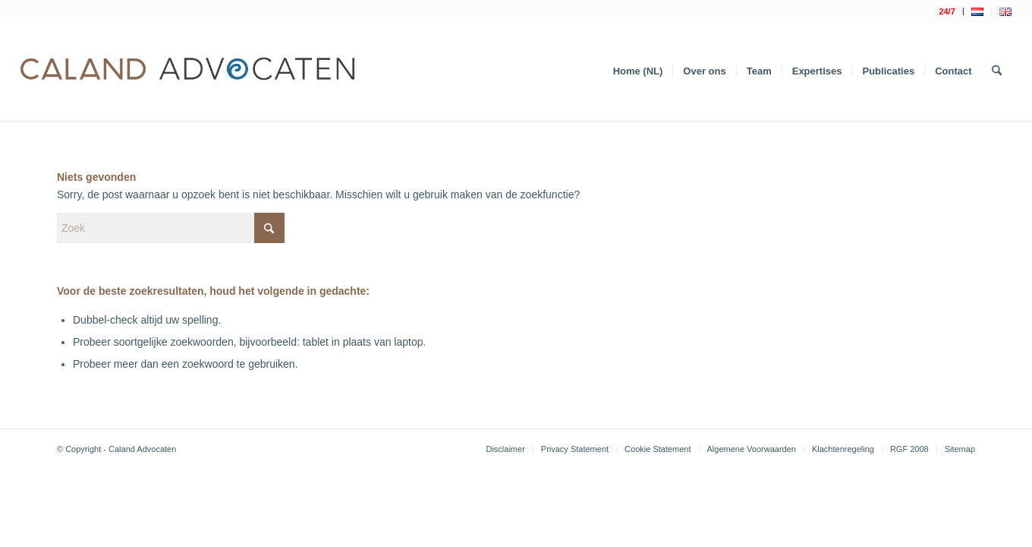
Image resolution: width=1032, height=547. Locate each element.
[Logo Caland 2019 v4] (187, 71)
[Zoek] (997, 71)
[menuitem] (947, 11)
